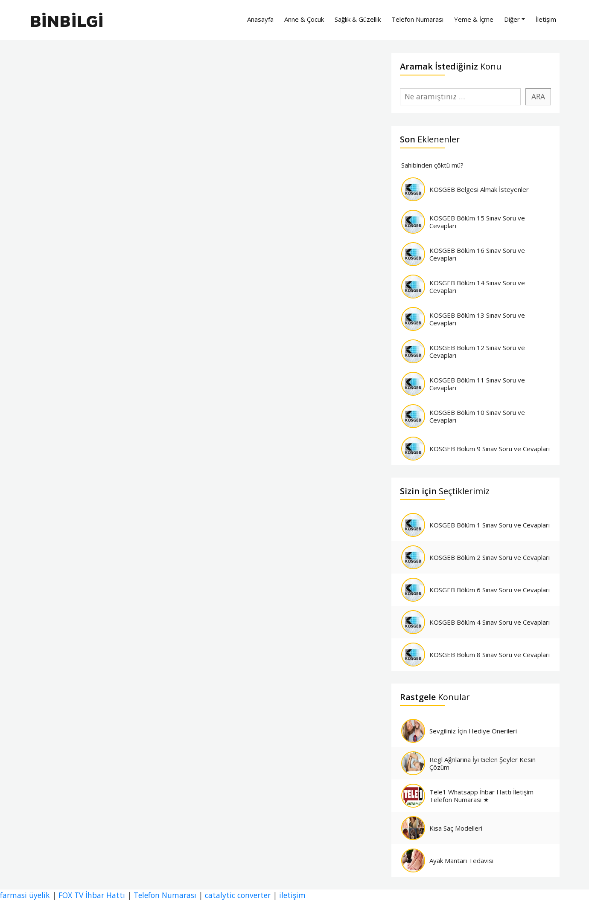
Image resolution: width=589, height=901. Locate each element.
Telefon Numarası (417, 19)
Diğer (512, 19)
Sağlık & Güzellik (358, 19)
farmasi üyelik (25, 895)
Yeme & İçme (473, 19)
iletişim (292, 895)
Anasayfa (260, 19)
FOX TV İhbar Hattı (91, 895)
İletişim (546, 19)
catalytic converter (238, 895)
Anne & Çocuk (304, 19)
